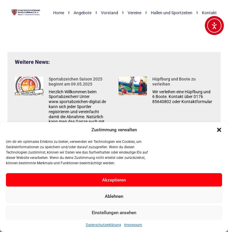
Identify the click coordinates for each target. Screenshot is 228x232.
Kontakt (209, 12)
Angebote (82, 12)
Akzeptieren (114, 180)
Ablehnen (114, 196)
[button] (219, 130)
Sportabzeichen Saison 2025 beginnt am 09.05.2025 (75, 81)
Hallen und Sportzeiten (171, 12)
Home (58, 12)
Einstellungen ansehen (114, 212)
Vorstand (109, 12)
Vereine (134, 12)
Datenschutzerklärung (103, 225)
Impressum (133, 225)
